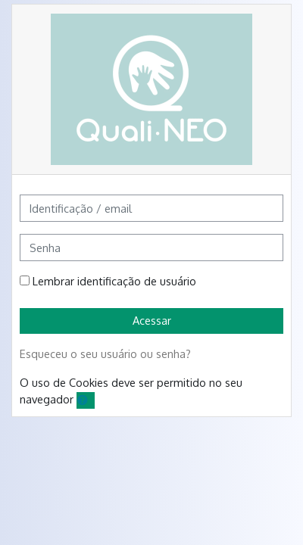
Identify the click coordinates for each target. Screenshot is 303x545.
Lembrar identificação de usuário (114, 281)
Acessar (152, 320)
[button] (86, 400)
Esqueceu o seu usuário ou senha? (105, 353)
